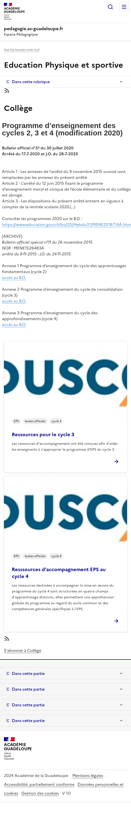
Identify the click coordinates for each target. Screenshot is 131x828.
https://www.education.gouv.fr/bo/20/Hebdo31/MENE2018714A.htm (66, 224)
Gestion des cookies (40, 793)
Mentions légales (87, 775)
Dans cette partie (28, 673)
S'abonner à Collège (22, 650)
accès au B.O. (14, 277)
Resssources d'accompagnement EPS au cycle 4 (59, 573)
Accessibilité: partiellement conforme (39, 784)
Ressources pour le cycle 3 (43, 434)
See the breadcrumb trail (21, 50)
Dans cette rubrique (31, 82)
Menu (124, 7)
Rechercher (110, 7)
